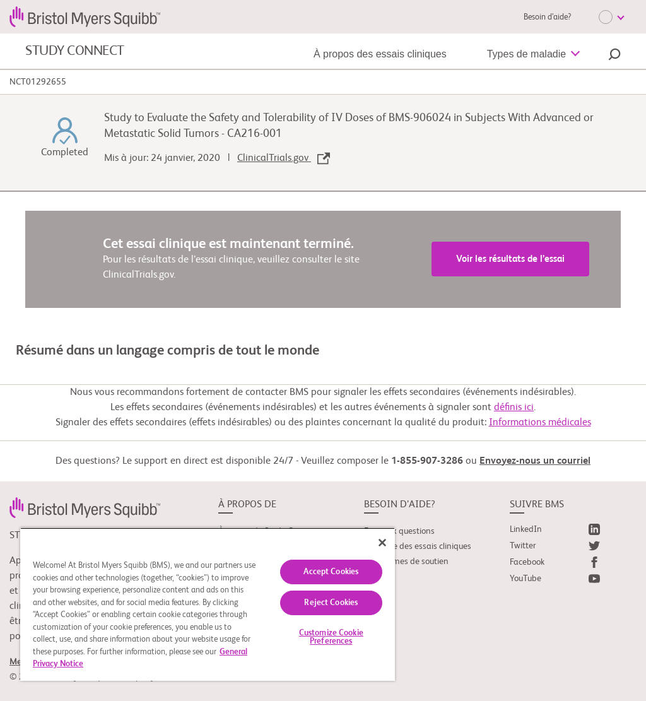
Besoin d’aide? (547, 17)
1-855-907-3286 (427, 461)
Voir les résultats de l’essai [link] (510, 259)
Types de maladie (526, 54)
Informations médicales (540, 423)
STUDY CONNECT (74, 51)
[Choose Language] (611, 17)
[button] (614, 56)
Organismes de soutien (406, 561)
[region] (207, 604)
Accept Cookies (330, 572)
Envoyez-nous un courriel (534, 461)
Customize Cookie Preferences (331, 637)
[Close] (382, 542)
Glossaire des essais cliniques (417, 546)
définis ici (514, 408)
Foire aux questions (399, 531)
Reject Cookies (331, 603)
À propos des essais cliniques (380, 54)
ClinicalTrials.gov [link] (283, 158)
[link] (84, 507)
